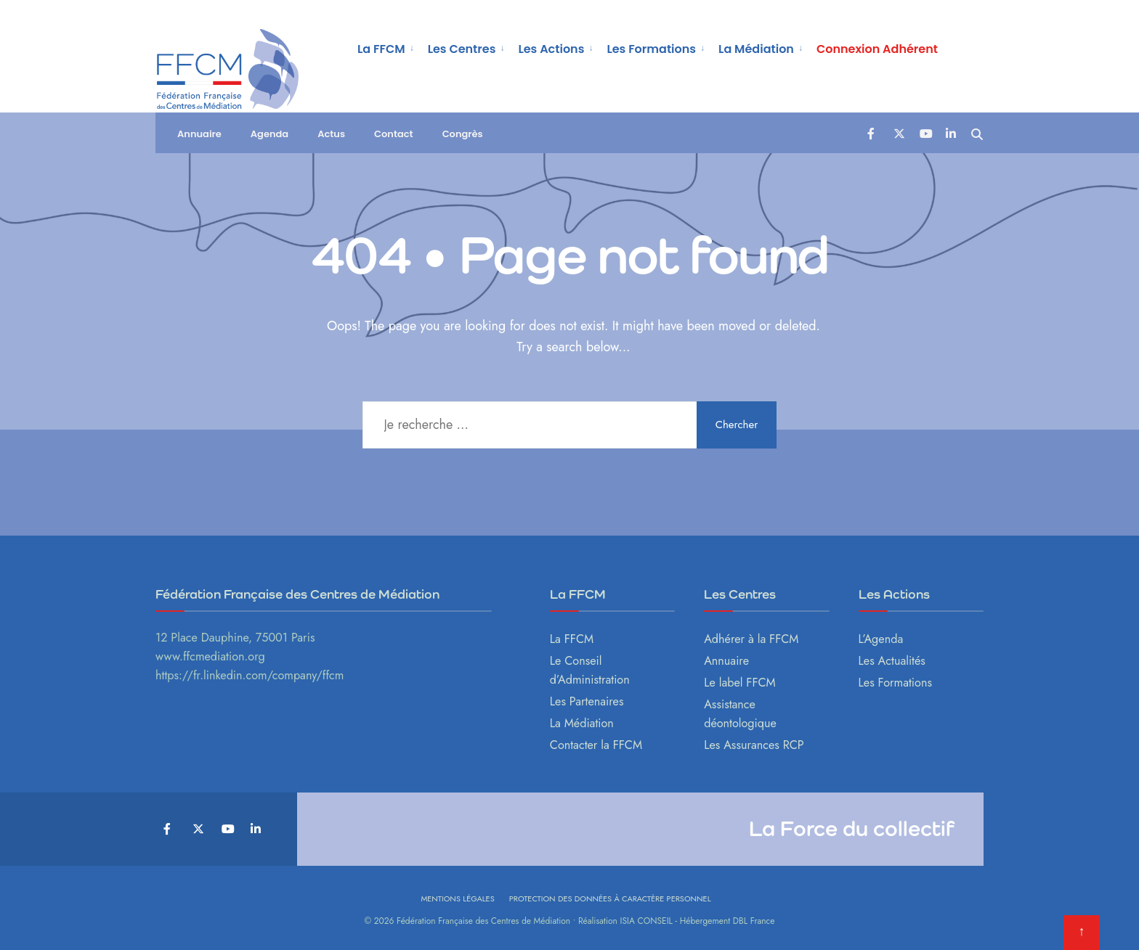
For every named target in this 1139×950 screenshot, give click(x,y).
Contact (393, 134)
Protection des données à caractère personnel (610, 898)
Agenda (269, 134)
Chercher (737, 425)
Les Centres (462, 49)
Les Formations (651, 49)
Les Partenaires (587, 701)
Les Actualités (892, 660)
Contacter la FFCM (596, 745)
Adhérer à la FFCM (751, 639)
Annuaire (199, 134)
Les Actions (551, 49)
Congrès (462, 134)
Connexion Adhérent (877, 49)
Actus (331, 134)
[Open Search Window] (977, 133)
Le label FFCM (740, 682)
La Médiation (756, 49)
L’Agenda (881, 639)
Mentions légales (457, 898)
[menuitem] (387, 48)
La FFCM (381, 49)
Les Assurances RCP (754, 745)
